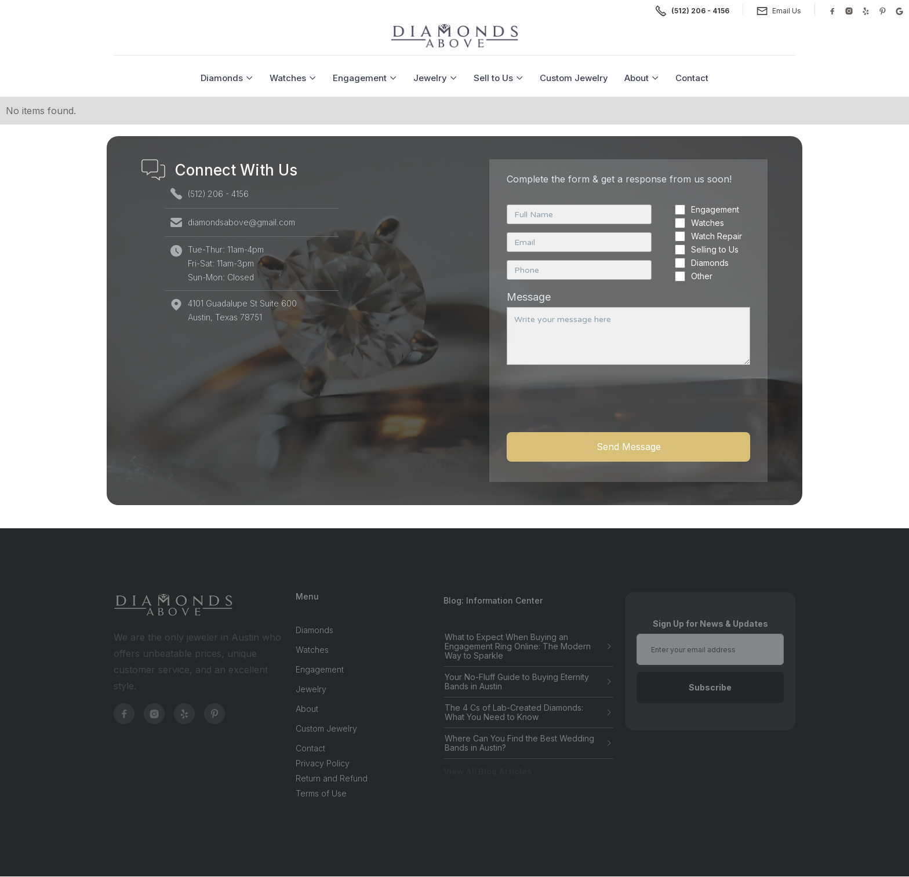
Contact (691, 78)
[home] (454, 36)
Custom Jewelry (574, 78)
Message (529, 297)
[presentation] (595, 404)
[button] (227, 78)
